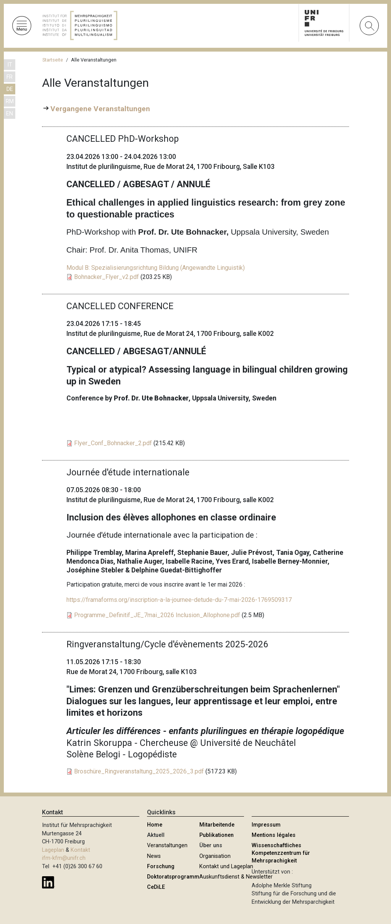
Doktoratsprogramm (173, 877)
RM (10, 101)
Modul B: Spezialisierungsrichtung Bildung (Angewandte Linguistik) (155, 267)
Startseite (52, 60)
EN (9, 113)
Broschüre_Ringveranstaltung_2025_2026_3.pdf (139, 771)
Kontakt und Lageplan (226, 866)
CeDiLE (156, 887)
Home (154, 825)
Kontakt (80, 850)
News (154, 856)
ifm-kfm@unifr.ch (64, 858)
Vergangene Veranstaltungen (100, 108)
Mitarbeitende (216, 825)
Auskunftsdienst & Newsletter (236, 877)
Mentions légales (274, 835)
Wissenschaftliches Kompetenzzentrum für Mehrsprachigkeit (281, 853)
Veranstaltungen (167, 845)
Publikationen (216, 835)
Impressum (266, 825)
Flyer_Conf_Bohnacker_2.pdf (113, 443)
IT (9, 65)
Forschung (160, 866)
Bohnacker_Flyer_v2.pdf (106, 276)
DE (9, 89)
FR (9, 77)
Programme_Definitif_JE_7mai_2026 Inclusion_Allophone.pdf (157, 615)
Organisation (215, 856)
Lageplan (53, 850)
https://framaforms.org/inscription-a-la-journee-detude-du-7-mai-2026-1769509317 (179, 599)
